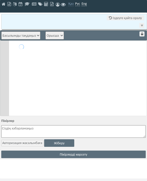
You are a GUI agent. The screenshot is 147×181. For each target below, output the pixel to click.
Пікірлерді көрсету (73, 154)
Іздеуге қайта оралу (125, 18)
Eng (84, 4)
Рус (77, 4)
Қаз (71, 4)
